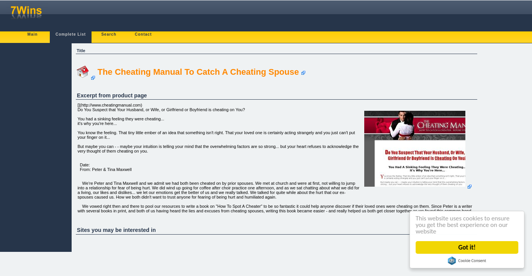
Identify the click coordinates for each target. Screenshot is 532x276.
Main (33, 34)
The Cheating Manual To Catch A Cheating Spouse (198, 72)
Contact (143, 34)
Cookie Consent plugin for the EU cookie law (467, 260)
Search (108, 34)
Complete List (71, 34)
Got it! (467, 247)
